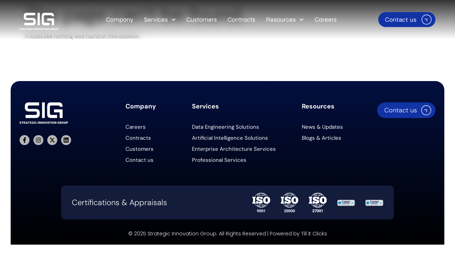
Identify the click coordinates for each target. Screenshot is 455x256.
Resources (285, 20)
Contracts (241, 19)
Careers (326, 19)
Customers (201, 19)
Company (119, 19)
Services (160, 20)
